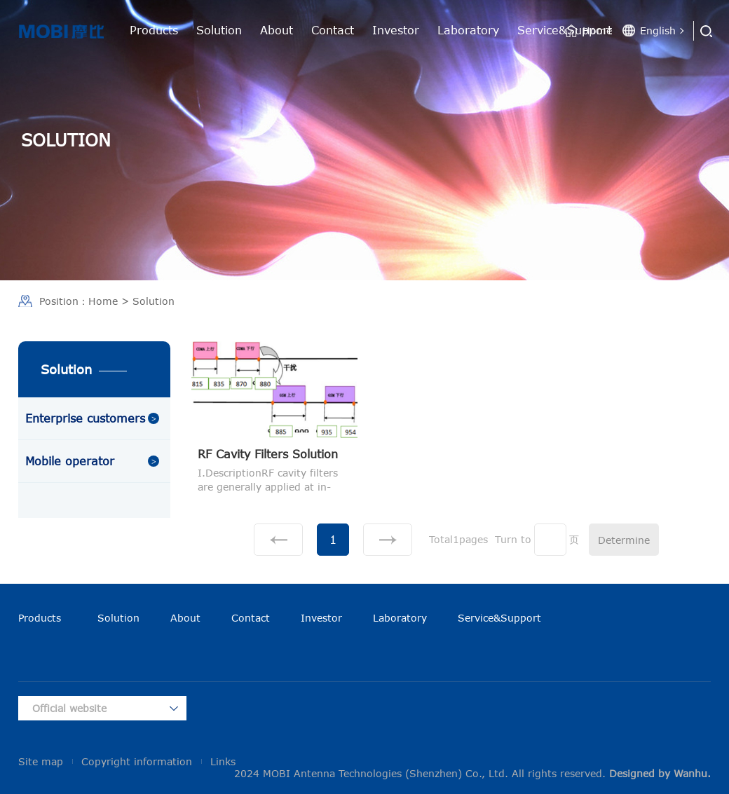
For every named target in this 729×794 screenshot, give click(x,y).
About (276, 30)
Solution (219, 30)
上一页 (278, 539)
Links (223, 761)
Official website (69, 708)
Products (154, 30)
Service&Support (499, 618)
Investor (395, 30)
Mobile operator (69, 461)
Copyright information (136, 761)
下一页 (387, 539)
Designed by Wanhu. (660, 773)
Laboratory (468, 30)
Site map (40, 761)
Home (597, 30)
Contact (332, 30)
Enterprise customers (85, 418)
